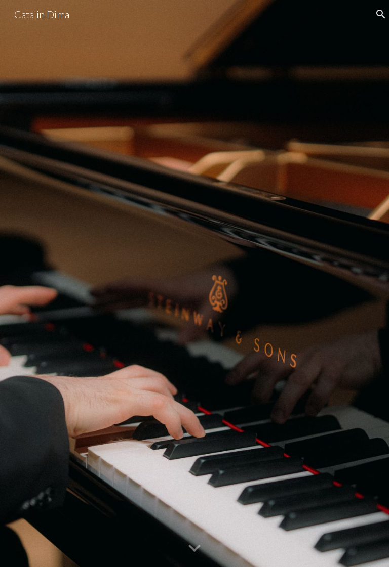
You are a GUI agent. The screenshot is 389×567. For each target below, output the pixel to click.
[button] (194, 549)
